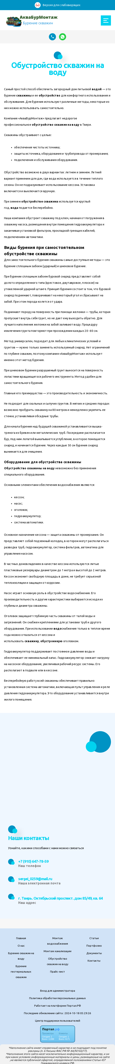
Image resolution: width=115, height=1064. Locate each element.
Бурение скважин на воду (21, 955)
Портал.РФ (74, 1005)
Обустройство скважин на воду (57, 961)
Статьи (94, 938)
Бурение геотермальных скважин (21, 971)
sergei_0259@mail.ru (35, 878)
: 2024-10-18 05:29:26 (77, 1013)
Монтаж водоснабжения (57, 940)
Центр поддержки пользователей (57, 1020)
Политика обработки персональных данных (57, 998)
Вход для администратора (57, 990)
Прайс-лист (57, 971)
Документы (94, 953)
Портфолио (94, 945)
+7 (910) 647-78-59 (33, 861)
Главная (21, 938)
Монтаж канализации (57, 951)
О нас (21, 945)
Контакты (94, 960)
